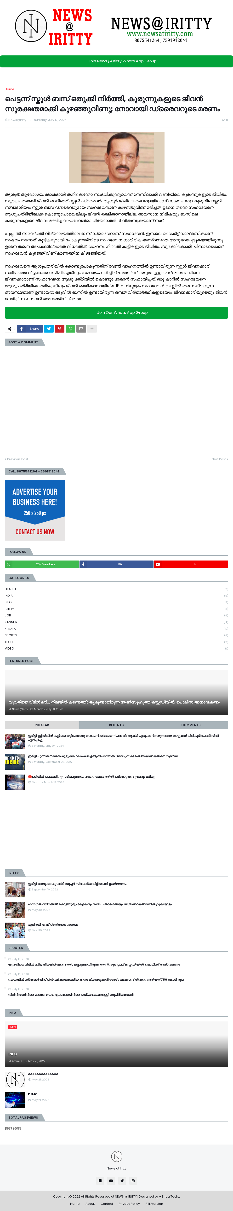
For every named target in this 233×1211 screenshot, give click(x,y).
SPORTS (116, 635)
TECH (116, 642)
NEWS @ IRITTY (126, 1196)
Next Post (219, 459)
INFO (116, 602)
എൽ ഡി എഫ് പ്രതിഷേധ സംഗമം (53, 925)
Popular (42, 725)
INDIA (116, 595)
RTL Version (154, 1203)
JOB (116, 615)
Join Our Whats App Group (118, 313)
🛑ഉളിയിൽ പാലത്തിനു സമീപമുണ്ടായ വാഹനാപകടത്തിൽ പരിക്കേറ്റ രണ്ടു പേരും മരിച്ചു (91, 777)
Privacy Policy (129, 1203)
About (90, 1203)
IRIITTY (116, 609)
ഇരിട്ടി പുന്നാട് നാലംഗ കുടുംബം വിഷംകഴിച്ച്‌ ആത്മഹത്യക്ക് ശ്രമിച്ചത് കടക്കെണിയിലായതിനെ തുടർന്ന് (103, 756)
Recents (116, 725)
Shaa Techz (171, 1196)
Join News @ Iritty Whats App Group (118, 61)
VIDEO (116, 648)
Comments (191, 725)
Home (9, 89)
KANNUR (116, 622)
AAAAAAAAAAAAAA (43, 1074)
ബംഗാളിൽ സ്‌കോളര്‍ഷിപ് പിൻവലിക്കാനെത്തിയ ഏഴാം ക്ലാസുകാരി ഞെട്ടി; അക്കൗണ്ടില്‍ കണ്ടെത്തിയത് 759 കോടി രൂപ (95, 980)
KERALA (116, 629)
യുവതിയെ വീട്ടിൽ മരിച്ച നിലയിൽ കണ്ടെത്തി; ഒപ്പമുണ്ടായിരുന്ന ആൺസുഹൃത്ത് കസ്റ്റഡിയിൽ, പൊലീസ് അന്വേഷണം (114, 702)
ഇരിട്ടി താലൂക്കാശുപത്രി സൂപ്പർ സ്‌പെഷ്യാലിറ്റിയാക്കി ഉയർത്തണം (77, 884)
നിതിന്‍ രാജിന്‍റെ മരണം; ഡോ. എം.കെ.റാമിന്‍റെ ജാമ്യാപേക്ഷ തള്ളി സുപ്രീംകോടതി (70, 995)
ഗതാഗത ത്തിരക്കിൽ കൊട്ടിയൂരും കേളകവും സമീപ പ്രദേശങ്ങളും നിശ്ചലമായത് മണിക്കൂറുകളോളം (100, 904)
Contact (107, 1203)
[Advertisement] (116, 829)
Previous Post (17, 459)
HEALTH (116, 589)
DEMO (33, 1094)
